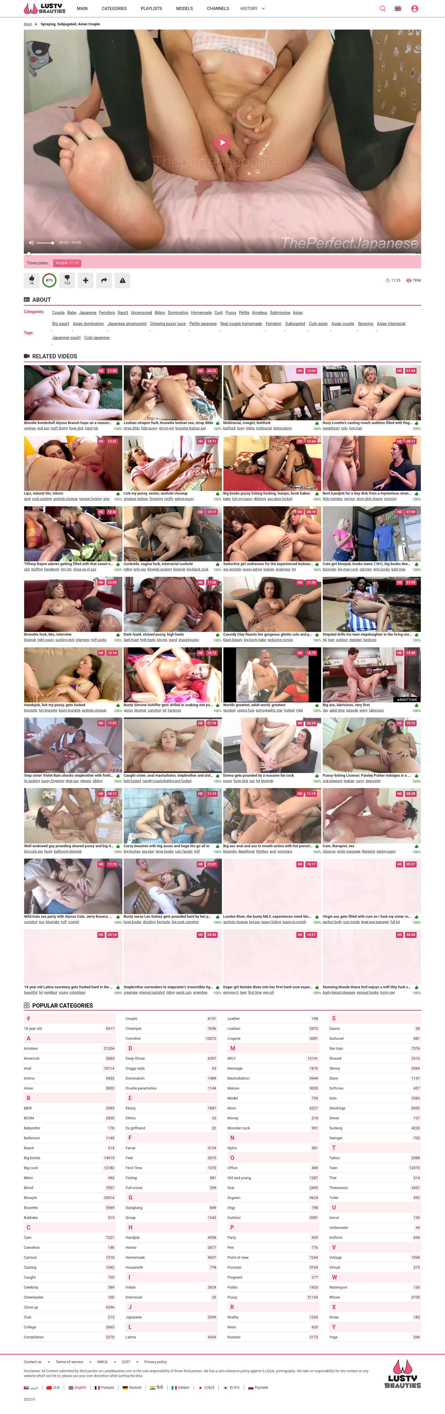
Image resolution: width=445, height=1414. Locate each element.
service (349, 499)
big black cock (197, 569)
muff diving (59, 428)
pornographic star (269, 710)
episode (352, 710)
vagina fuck (245, 710)
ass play (148, 851)
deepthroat (246, 851)
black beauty (232, 640)
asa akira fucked (279, 499)
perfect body (332, 922)
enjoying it (231, 992)
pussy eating (252, 569)
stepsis (85, 781)
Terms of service (69, 1362)
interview (82, 640)
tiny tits (66, 569)
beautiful (30, 992)
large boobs (165, 851)
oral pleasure (332, 781)
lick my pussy (242, 499)
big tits (162, 640)
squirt (122, 312)
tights (250, 428)
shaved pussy (188, 640)
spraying (365, 323)
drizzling (149, 922)
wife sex (140, 569)
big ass (254, 922)
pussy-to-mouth (294, 922)
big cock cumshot (185, 922)
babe (71, 312)
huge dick (76, 428)
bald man (398, 569)
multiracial (264, 428)
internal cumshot (152, 992)
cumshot (154, 710)
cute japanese (97, 337)
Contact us (33, 1362)
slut (27, 569)
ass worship (232, 569)
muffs (168, 499)
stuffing (37, 569)
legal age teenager (375, 922)
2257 (126, 1362)
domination (178, 312)
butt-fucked (132, 781)
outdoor (342, 640)
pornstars (285, 851)
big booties (132, 851)
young (63, 992)
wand (173, 640)
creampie (131, 992)
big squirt (60, 323)
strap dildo (132, 428)
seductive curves (280, 640)
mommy (390, 499)
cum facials (183, 851)
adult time (337, 710)
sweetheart (331, 428)
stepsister (373, 781)
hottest (289, 710)
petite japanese (203, 323)
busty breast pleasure (339, 992)
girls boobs (381, 569)
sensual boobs (368, 992)
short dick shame (369, 499)
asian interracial (391, 323)
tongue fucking (90, 499)
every (364, 710)
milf (197, 851)
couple (58, 312)
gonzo (128, 710)
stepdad (355, 640)
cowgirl (73, 922)
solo (344, 428)
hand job (91, 428)
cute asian (318, 323)
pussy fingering (52, 781)
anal (27, 499)
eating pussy (184, 499)
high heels (148, 640)
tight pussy (45, 640)
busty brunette (70, 710)
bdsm (160, 312)
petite (244, 312)
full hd (395, 922)
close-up (329, 851)
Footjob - (67, 263)
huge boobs (133, 922)
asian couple (342, 323)
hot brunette (48, 710)
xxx (252, 781)
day (325, 710)
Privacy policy (155, 1362)
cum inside (351, 922)
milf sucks (98, 640)
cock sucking (42, 499)
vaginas (30, 428)
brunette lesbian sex (190, 428)
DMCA (102, 1362)
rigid (299, 710)
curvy (360, 781)
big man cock (348, 569)
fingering (156, 499)
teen (331, 640)
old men (366, 569)
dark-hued (131, 640)
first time (255, 992)
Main (28, 24)
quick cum (184, 992)
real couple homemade (241, 323)
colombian (77, 992)
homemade (201, 312)
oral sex (43, 428)
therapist (368, 851)
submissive (280, 312)
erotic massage (348, 851)
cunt (219, 312)
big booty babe (255, 640)
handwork (51, 569)
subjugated (295, 323)
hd (293, 569)
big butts (30, 710)
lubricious (376, 710)
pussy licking (271, 922)
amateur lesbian (136, 499)
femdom (107, 312)
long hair (355, 428)
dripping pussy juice (168, 323)
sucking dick (65, 640)
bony (241, 428)
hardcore (369, 640)
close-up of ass (84, 569)
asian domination (88, 323)
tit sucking (32, 781)
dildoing (260, 499)
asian (298, 312)
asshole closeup (65, 499)
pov (41, 922)
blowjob (179, 569)
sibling (97, 781)
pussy (231, 312)
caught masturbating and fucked (166, 781)
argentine (200, 992)
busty (48, 851)
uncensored (141, 312)
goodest (229, 710)
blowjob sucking (160, 569)
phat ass (72, 781)
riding (128, 569)
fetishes (262, 851)
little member (333, 499)
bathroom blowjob (68, 851)
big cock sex (33, 851)
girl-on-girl (166, 428)
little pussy (149, 428)
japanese (87, 312)
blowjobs (329, 569)
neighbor (50, 992)
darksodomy (282, 428)
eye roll (268, 992)
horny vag (387, 992)
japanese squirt (66, 337)
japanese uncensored (127, 323)
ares (106, 499)
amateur (259, 312)
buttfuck (229, 428)
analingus (283, 569)
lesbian (268, 569)
